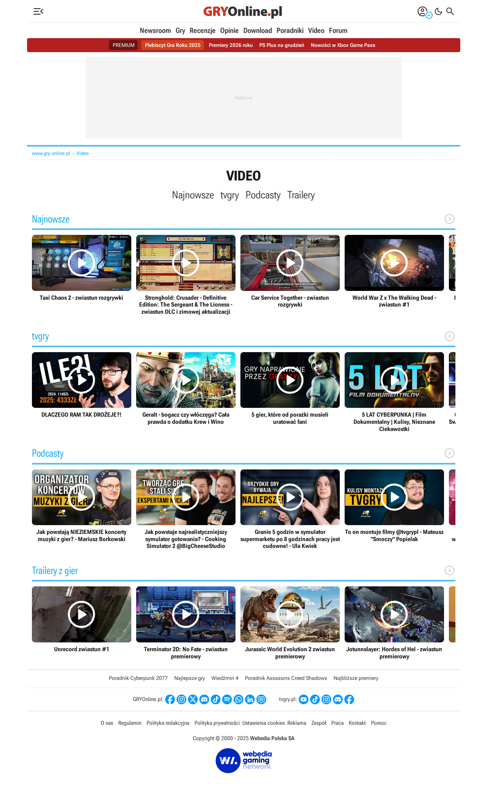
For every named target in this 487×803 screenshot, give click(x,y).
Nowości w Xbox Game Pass (343, 45)
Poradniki (290, 30)
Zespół (318, 723)
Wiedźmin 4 (224, 678)
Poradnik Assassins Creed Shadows (286, 678)
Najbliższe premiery (356, 678)
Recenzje (203, 30)
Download (257, 30)
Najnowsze (193, 195)
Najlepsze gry (189, 678)
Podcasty (263, 195)
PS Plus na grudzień (281, 45)
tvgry (230, 195)
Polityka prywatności (217, 723)
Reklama (296, 723)
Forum (338, 30)
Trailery (301, 195)
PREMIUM (124, 45)
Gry (180, 30)
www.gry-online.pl (51, 153)
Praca (337, 723)
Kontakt (357, 723)
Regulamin (129, 723)
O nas (107, 723)
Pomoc (379, 723)
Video (316, 30)
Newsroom (155, 30)
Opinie (229, 30)
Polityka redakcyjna (168, 723)
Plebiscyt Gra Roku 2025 (173, 45)
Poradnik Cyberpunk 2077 (138, 678)
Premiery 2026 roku (231, 45)
